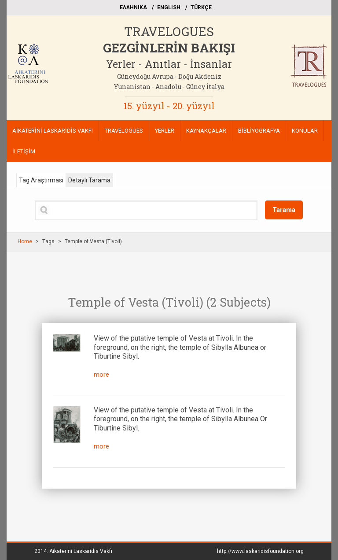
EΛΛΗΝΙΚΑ (133, 7)
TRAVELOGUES (169, 31)
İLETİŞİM (23, 151)
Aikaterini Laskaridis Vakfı (80, 551)
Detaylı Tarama (89, 180)
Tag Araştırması (41, 180)
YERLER (164, 130)
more (101, 374)
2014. (73, 551)
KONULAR (305, 130)
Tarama (283, 210)
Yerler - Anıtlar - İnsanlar (169, 63)
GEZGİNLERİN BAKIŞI (169, 48)
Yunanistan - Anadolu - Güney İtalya (169, 86)
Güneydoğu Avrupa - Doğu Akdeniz (169, 76)
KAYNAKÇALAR (206, 130)
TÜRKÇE (201, 7)
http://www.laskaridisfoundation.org (260, 551)
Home (25, 241)
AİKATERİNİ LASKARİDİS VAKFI (52, 130)
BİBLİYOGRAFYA (259, 130)
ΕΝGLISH (168, 7)
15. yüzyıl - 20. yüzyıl (169, 105)
